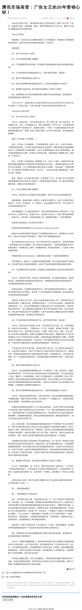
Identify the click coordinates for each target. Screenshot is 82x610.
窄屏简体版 (44, 18)
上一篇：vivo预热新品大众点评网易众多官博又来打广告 (25, 572)
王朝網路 (39, 609)
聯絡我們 (51, 609)
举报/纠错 (71, 18)
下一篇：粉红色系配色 (12, 577)
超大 (64, 18)
